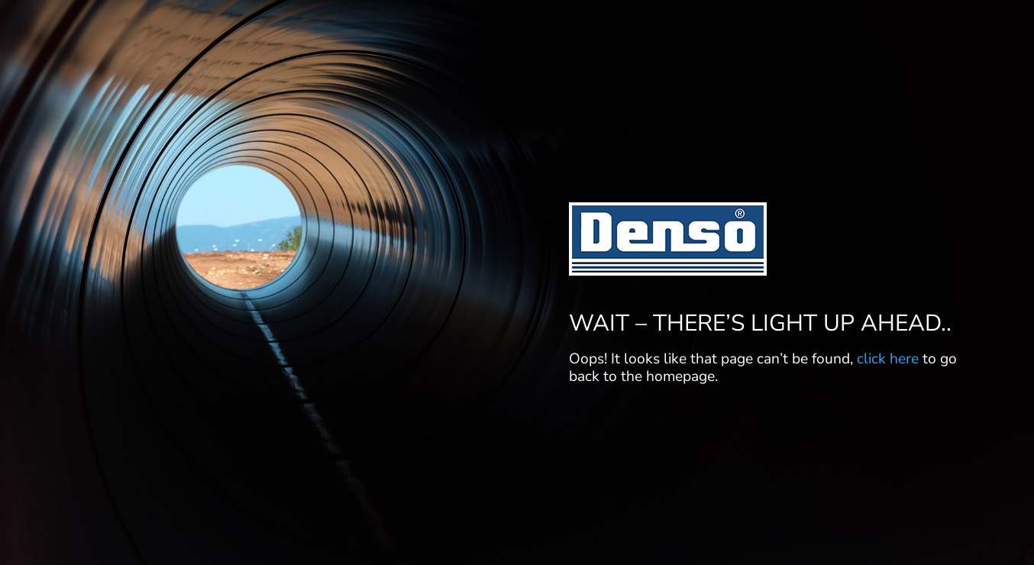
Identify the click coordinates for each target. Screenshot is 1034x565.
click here (888, 359)
